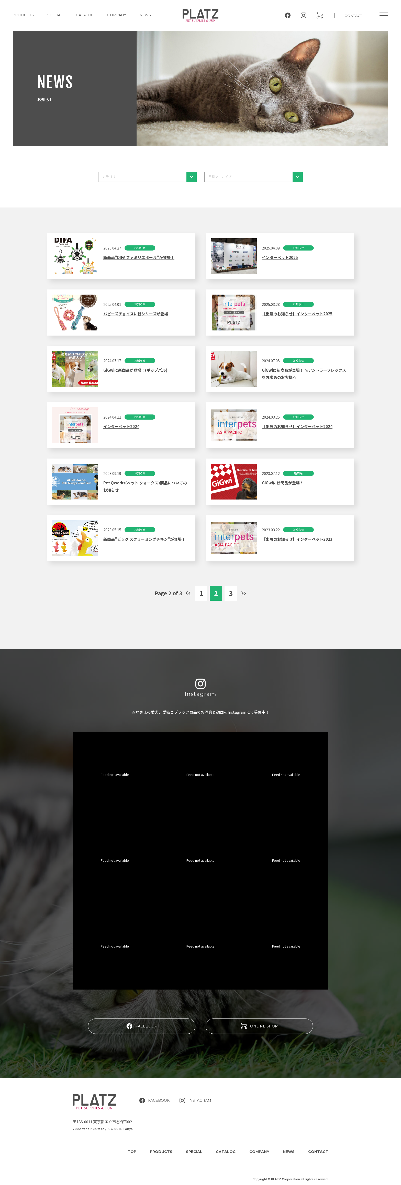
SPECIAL (194, 1151)
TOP (132, 1151)
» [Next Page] (244, 593)
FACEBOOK (141, 1026)
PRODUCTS (23, 15)
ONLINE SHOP (259, 1026)
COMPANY (116, 15)
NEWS (145, 15)
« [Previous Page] (188, 593)
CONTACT (353, 16)
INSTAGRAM (195, 1100)
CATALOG (85, 15)
